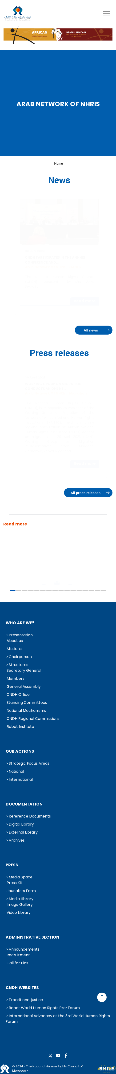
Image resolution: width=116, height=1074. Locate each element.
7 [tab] (49, 590)
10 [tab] (67, 590)
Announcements (24, 949)
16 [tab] (103, 590)
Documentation (24, 804)
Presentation (21, 635)
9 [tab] (61, 590)
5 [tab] (37, 590)
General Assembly (24, 686)
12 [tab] (79, 590)
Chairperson (20, 656)
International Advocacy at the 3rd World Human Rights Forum (58, 1018)
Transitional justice (26, 1000)
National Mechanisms (26, 710)
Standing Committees (27, 702)
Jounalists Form (21, 891)
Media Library (21, 899)
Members (15, 678)
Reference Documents (30, 816)
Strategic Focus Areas (29, 763)
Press (12, 865)
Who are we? (20, 623)
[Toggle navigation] (106, 13)
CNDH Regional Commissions (33, 718)
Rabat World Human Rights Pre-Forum (44, 1008)
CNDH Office (18, 694)
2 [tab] (19, 590)
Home (58, 163)
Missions (14, 648)
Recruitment (18, 955)
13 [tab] (85, 590)
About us (15, 640)
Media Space (20, 877)
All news (91, 330)
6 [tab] (43, 590)
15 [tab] (97, 590)
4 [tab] (31, 590)
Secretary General (24, 670)
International (21, 779)
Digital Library (21, 824)
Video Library (19, 912)
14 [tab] (91, 590)
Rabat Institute (20, 726)
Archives (17, 840)
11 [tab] (73, 590)
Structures (18, 664)
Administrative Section (32, 937)
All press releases (85, 493)
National (16, 771)
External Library (23, 832)
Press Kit (14, 882)
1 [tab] (13, 590)
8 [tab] (55, 590)
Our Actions (20, 751)
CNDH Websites (22, 987)
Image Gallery (20, 904)
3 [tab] (25, 590)
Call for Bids (17, 963)
